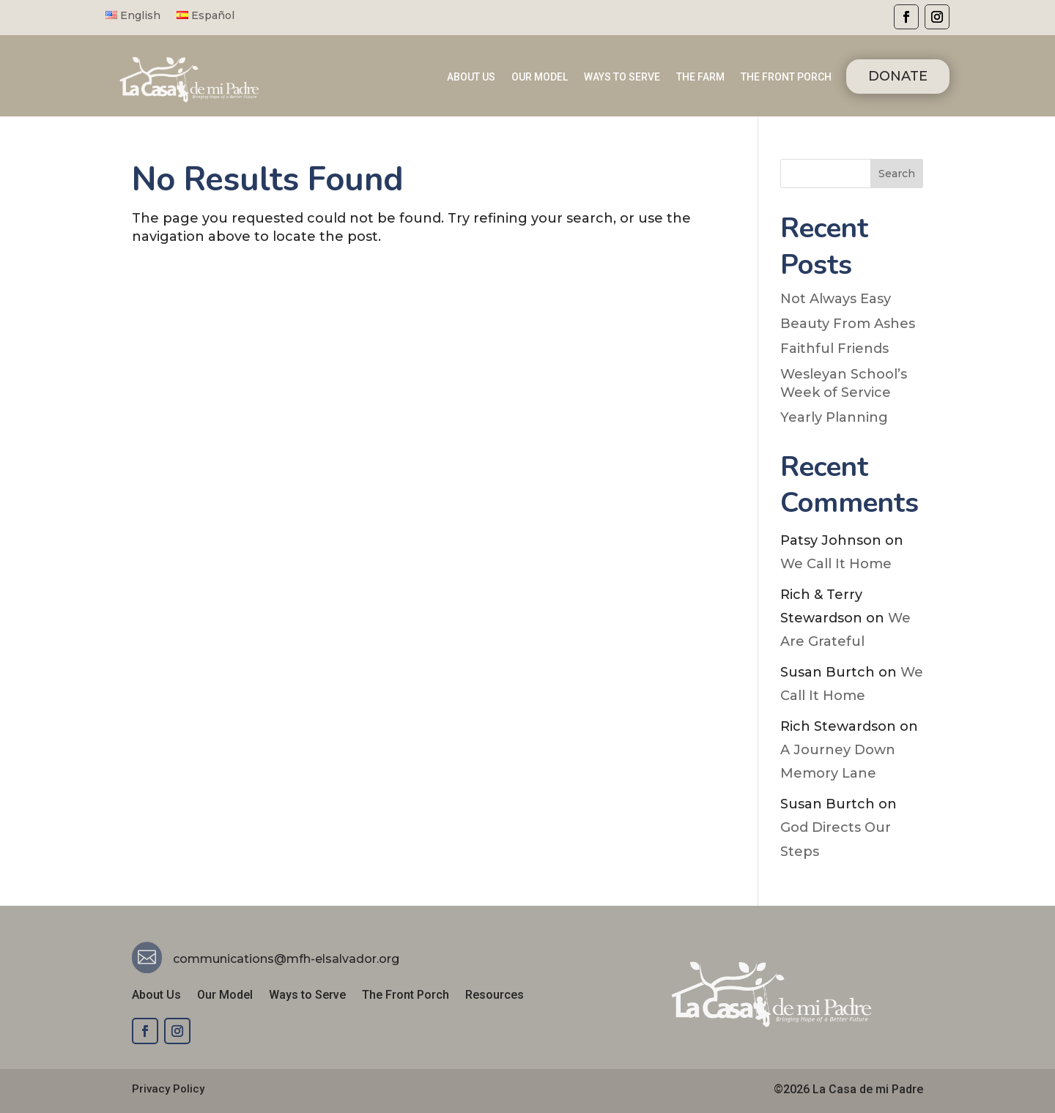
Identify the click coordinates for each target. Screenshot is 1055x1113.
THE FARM (700, 77)
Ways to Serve (307, 996)
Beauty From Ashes (847, 324)
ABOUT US (471, 77)
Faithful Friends (834, 348)
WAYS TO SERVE (622, 77)
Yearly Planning (834, 417)
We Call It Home (836, 564)
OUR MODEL (539, 77)
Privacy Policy (168, 1088)
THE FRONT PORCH (786, 77)
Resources (494, 996)
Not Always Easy (835, 299)
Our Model (225, 996)
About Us (156, 996)
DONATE (898, 76)
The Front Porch (405, 996)
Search (896, 173)
